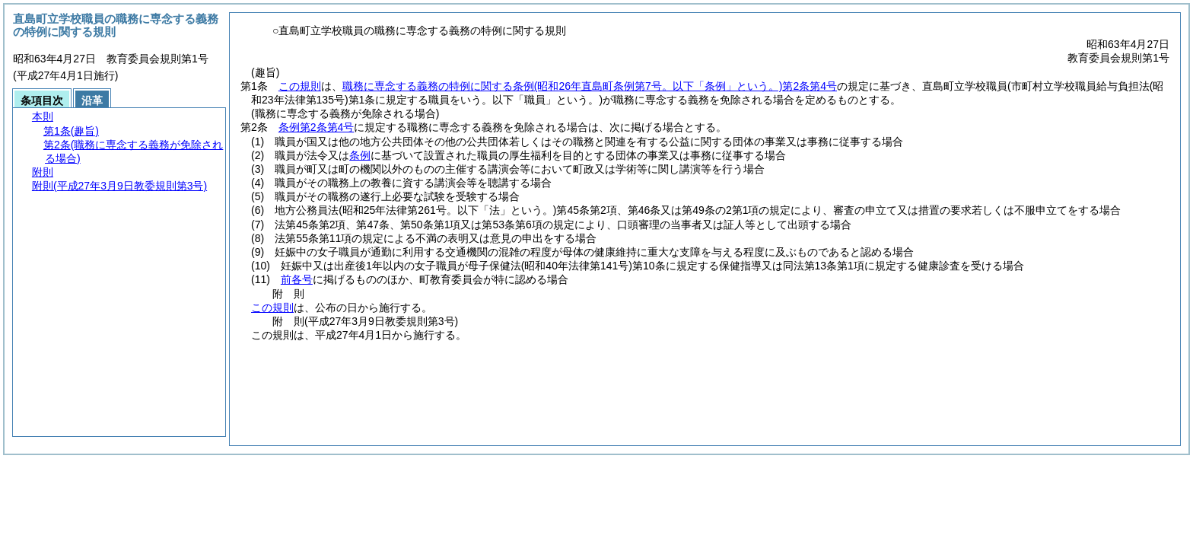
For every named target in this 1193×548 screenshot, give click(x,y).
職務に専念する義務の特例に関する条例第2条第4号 (589, 86)
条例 (360, 155)
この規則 (299, 86)
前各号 (297, 279)
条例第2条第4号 (316, 127)
